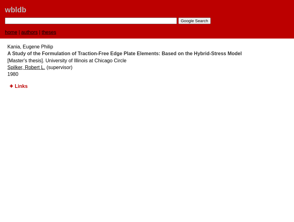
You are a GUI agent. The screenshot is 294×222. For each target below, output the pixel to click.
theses (49, 32)
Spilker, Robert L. (26, 67)
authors (29, 32)
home (11, 32)
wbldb (15, 10)
